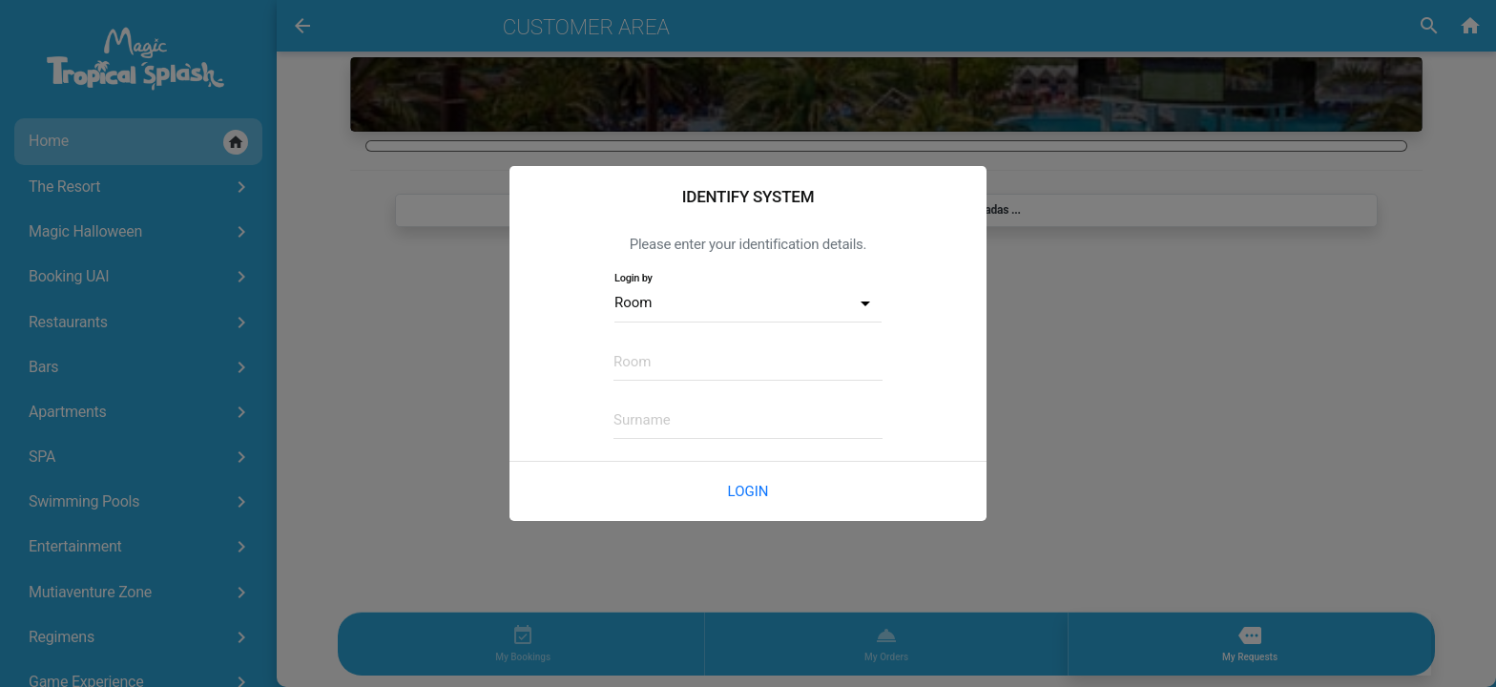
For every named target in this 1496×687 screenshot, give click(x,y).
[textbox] (748, 362)
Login (748, 491)
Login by (633, 278)
